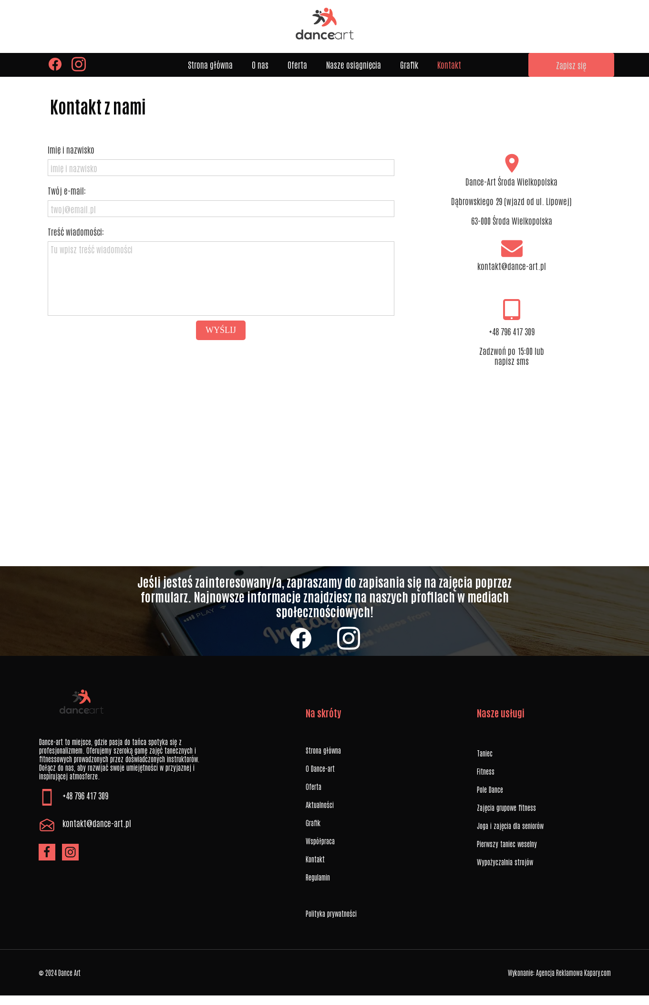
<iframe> (324, 470)
